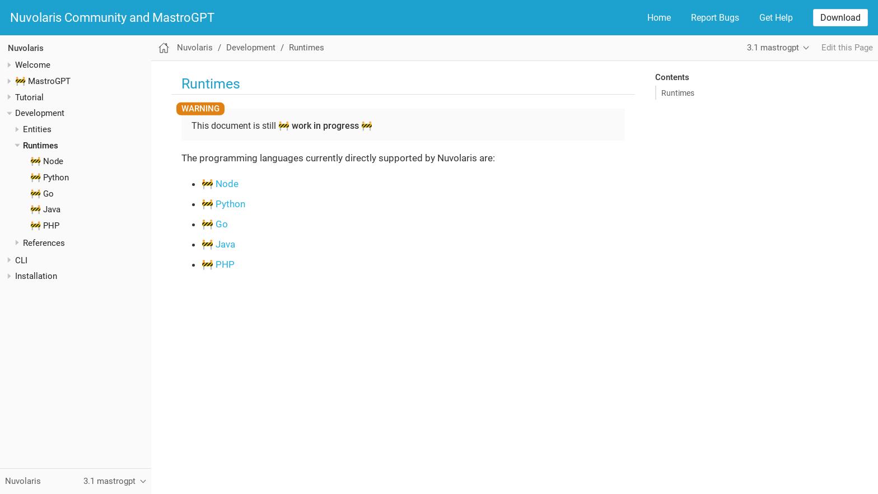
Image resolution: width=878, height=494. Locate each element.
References (44, 243)
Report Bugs (715, 17)
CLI (21, 260)
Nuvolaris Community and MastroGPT (112, 18)
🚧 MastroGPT (43, 81)
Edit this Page (847, 48)
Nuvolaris (26, 48)
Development (39, 113)
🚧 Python (49, 178)
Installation (36, 276)
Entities (37, 129)
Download (840, 17)
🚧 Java (45, 209)
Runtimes (40, 146)
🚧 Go (42, 194)
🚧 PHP (44, 226)
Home (659, 17)
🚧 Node (46, 161)
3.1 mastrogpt (773, 48)
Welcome (32, 65)
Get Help (776, 17)
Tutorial (29, 97)
